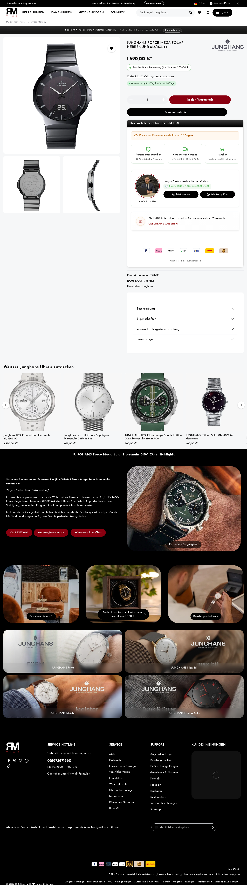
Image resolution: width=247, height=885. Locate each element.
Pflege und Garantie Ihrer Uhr (121, 798)
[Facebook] (9, 755)
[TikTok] (9, 760)
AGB (112, 747)
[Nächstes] (241, 398)
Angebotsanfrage (161, 747)
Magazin (155, 778)
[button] (185, 188)
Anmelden (12, 3)
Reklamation (158, 790)
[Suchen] (191, 13)
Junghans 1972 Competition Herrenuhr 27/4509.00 (27, 430)
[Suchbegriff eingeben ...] (161, 13)
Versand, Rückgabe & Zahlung (158, 322)
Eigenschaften (146, 312)
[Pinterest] (15, 755)
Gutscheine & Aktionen (164, 765)
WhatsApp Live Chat (88, 525)
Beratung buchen (160, 753)
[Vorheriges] (5, 398)
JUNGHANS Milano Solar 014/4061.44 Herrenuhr (209, 430)
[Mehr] (237, 13)
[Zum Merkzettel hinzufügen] (112, 48)
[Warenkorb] (222, 13)
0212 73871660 (19, 525)
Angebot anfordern (177, 112)
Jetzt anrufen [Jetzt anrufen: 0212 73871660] (181, 194)
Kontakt (155, 772)
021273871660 (59, 754)
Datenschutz (116, 753)
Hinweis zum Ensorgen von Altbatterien (123, 762)
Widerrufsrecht (118, 777)
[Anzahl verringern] (131, 99)
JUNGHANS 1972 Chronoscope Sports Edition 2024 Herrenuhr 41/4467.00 (153, 430)
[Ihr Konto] (208, 13)
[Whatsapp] (27, 755)
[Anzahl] (147, 99)
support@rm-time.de (51, 525)
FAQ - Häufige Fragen (164, 759)
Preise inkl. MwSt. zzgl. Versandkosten (150, 76)
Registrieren (30, 3)
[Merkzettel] (199, 13)
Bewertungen (145, 332)
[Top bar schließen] (237, 3)
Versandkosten (166, 867)
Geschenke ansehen (163, 224)
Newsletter (115, 771)
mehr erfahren (154, 3)
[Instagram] (21, 755)
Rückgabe (156, 784)
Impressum (115, 789)
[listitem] (148, 154)
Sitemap (155, 802)
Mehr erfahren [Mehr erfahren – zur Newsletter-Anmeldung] (171, 30)
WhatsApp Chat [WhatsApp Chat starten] (217, 194)
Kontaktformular (78, 767)
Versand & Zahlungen (163, 796)
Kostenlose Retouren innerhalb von (163, 136)
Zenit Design (46, 877)
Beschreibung (145, 302)
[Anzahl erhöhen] (164, 99)
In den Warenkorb (200, 99)
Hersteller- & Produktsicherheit (185, 254)
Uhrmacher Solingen (121, 783)
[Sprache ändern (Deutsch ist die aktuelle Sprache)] (199, 3)
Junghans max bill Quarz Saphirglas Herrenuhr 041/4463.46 (86, 430)
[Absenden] (213, 820)
